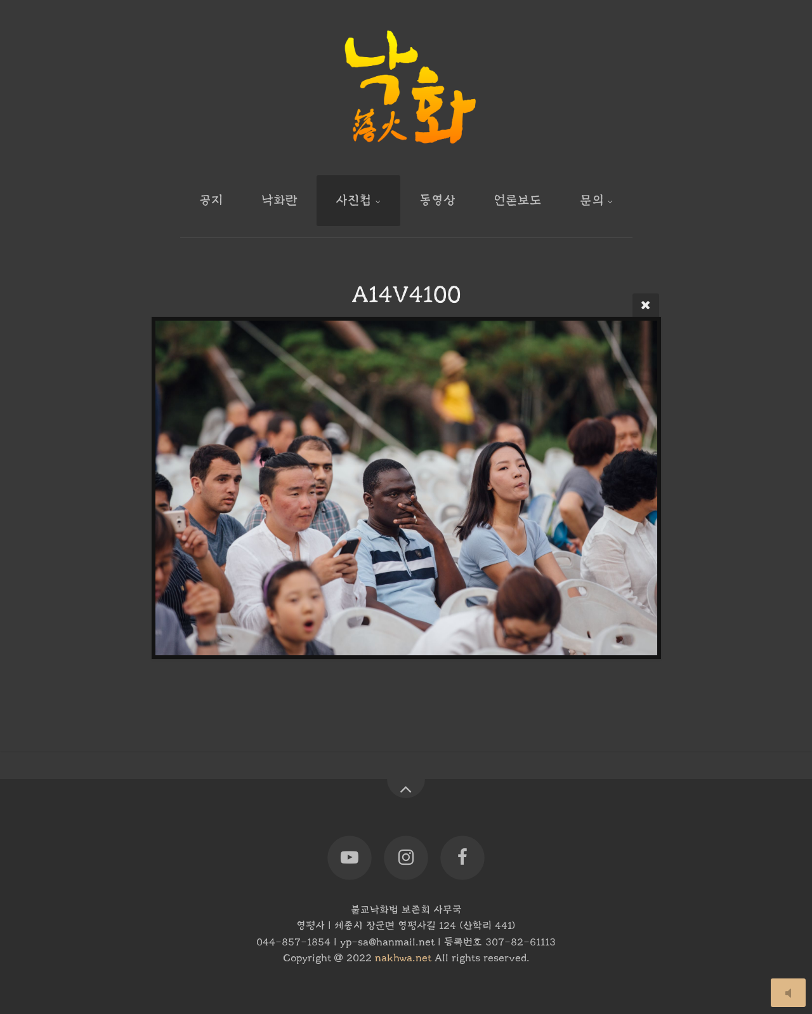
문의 (592, 200)
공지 (211, 200)
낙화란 (279, 200)
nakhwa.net (403, 958)
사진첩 (354, 200)
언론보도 (518, 200)
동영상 (437, 200)
